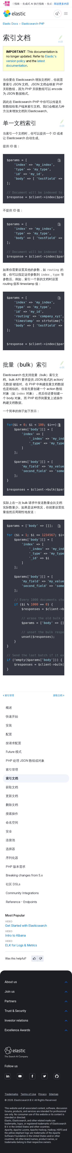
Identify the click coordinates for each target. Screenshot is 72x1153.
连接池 (10, 840)
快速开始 (12, 716)
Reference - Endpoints (21, 902)
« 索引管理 (8, 695)
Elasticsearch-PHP (33, 23)
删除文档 (12, 805)
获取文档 (12, 787)
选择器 (10, 849)
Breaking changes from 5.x (24, 875)
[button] (36, 982)
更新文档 (12, 796)
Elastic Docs (10, 23)
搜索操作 (12, 814)
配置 (9, 734)
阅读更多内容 (61, 3)
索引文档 (12, 778)
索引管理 (12, 769)
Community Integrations (22, 893)
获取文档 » (58, 695)
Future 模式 (14, 752)
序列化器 (12, 858)
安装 (9, 725)
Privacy (42, 1094)
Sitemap (53, 1094)
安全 (9, 831)
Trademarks (11, 1094)
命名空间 (12, 822)
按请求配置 (13, 743)
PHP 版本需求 (15, 867)
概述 (9, 707)
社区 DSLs (13, 884)
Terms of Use (28, 1094)
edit (60, 41)
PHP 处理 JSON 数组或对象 (25, 760)
